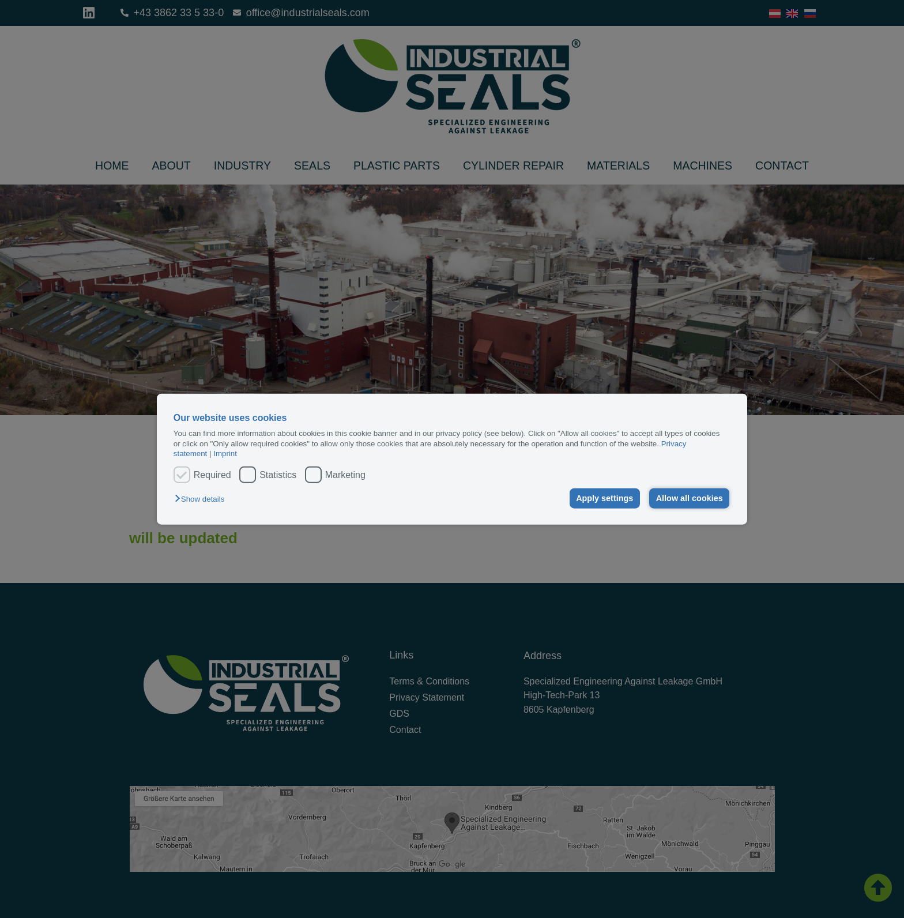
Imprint (225, 453)
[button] (202, 499)
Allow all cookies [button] (689, 498)
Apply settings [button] (604, 498)
